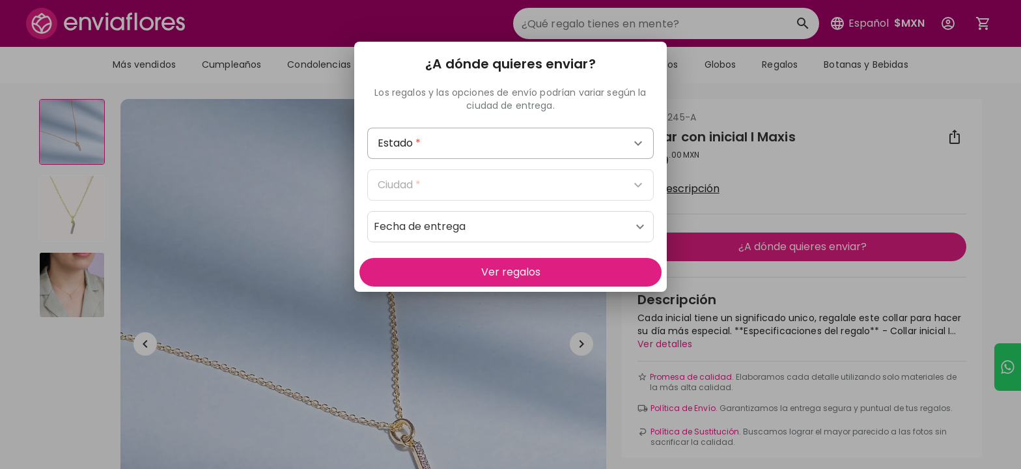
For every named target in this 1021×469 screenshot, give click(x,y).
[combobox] (510, 143)
